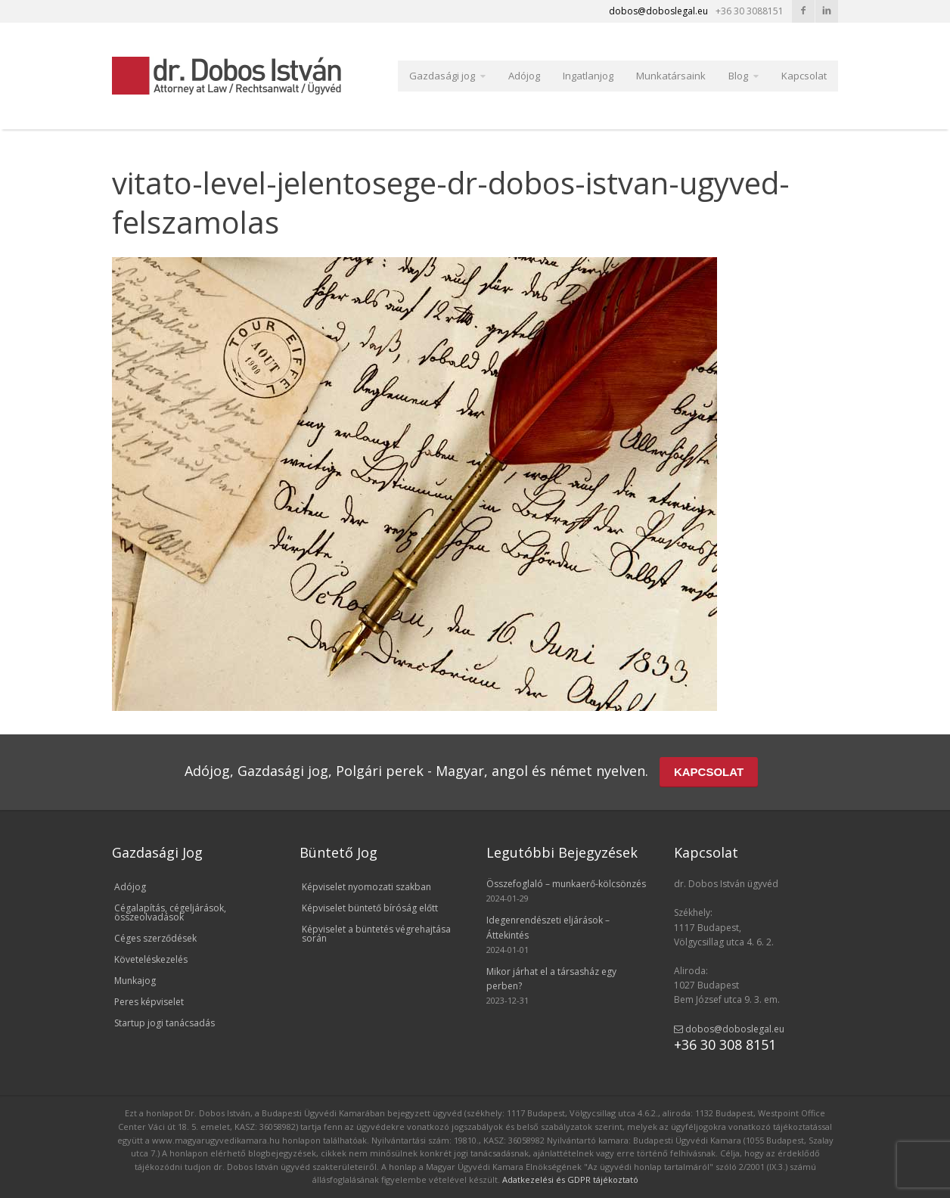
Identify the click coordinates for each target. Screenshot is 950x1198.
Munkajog (135, 980)
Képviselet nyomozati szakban (366, 886)
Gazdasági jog (442, 75)
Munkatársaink (671, 75)
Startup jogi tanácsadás (164, 1022)
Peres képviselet (149, 1001)
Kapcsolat (804, 75)
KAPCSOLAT (709, 771)
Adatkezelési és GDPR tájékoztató (570, 1179)
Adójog (524, 75)
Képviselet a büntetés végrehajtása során (376, 934)
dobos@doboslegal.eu (729, 1029)
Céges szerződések (155, 938)
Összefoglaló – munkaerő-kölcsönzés (566, 883)
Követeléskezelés (151, 959)
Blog (738, 75)
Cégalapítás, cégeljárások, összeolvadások (170, 912)
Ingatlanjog (588, 75)
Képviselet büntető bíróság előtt (370, 908)
